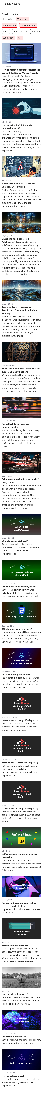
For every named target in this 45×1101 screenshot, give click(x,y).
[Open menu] (39, 4)
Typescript (22, 19)
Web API (36, 31)
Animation (8, 37)
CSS (20, 37)
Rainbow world (12, 3)
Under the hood (28, 25)
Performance (9, 25)
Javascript (8, 19)
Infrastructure (20, 31)
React (6, 31)
